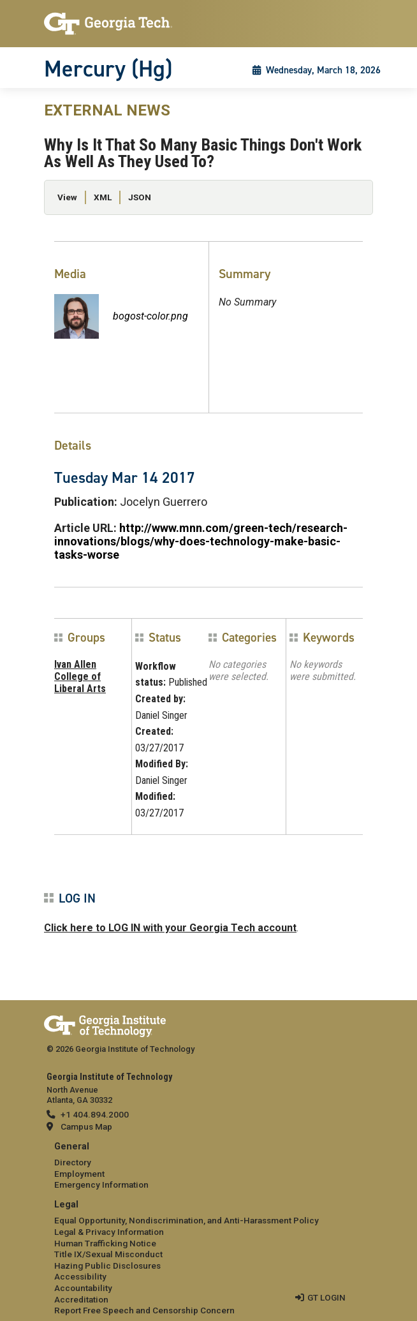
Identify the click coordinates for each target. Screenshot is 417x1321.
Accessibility (80, 1276)
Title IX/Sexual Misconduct (108, 1254)
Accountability (83, 1288)
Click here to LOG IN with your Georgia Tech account (170, 928)
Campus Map (86, 1126)
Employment (79, 1174)
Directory (72, 1162)
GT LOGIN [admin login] (326, 1297)
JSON (139, 197)
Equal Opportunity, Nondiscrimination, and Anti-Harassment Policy (186, 1220)
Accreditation (81, 1299)
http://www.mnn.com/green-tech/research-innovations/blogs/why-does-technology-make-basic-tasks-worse (201, 541)
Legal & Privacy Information (109, 1232)
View (67, 197)
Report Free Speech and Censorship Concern (144, 1310)
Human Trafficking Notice (105, 1243)
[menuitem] (208, 1166)
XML (103, 197)
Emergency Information (101, 1184)
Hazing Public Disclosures (107, 1265)
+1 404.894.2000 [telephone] (95, 1114)
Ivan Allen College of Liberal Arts (80, 676)
